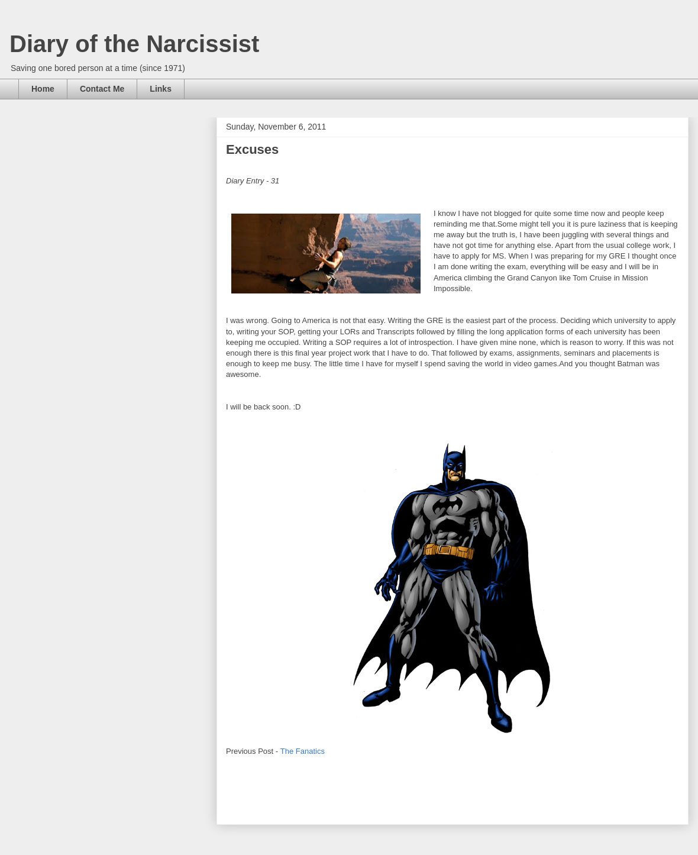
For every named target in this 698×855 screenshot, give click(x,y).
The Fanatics (302, 751)
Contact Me (102, 88)
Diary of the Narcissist (134, 44)
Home (42, 88)
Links (161, 88)
